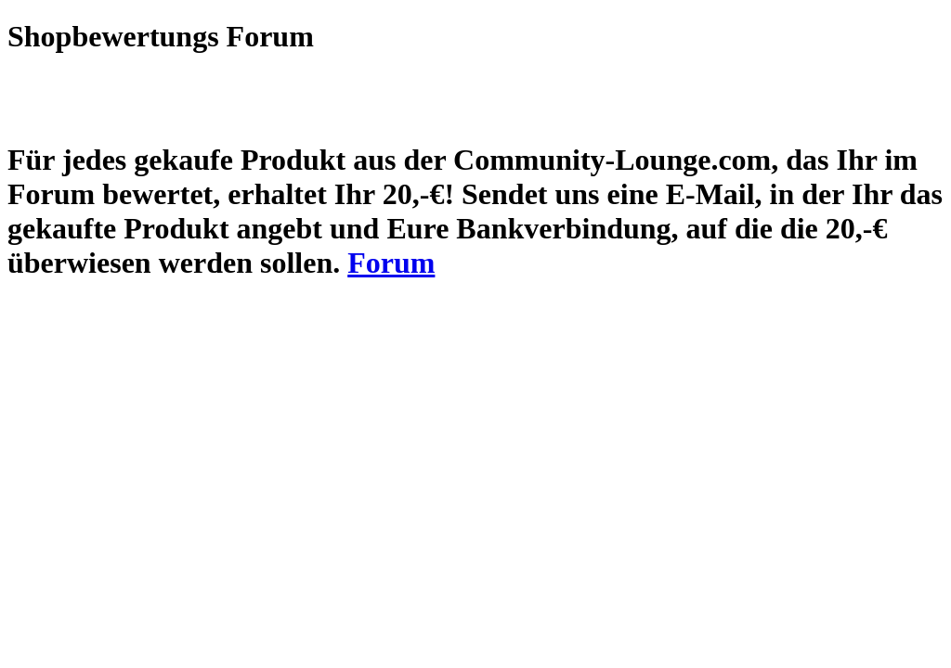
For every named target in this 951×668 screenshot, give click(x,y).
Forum (391, 262)
